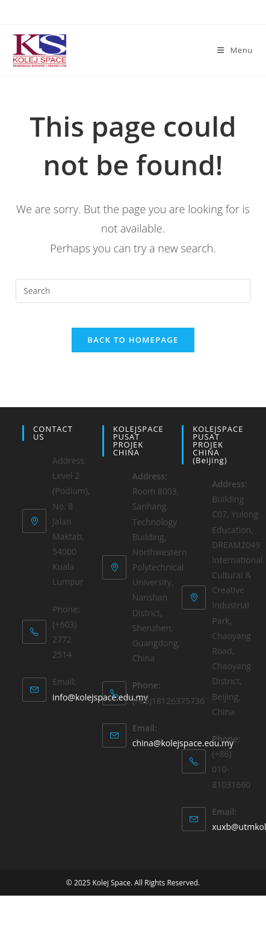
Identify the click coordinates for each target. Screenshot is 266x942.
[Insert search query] (133, 291)
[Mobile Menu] (235, 50)
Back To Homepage (132, 339)
